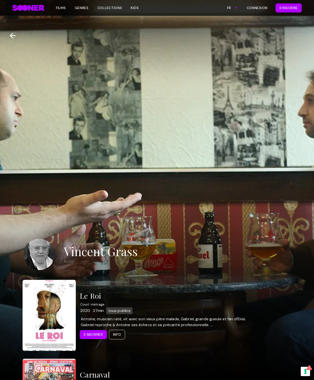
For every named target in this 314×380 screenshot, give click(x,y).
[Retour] (10, 35)
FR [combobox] (229, 8)
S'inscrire (288, 8)
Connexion (257, 8)
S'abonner (93, 334)
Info (117, 334)
